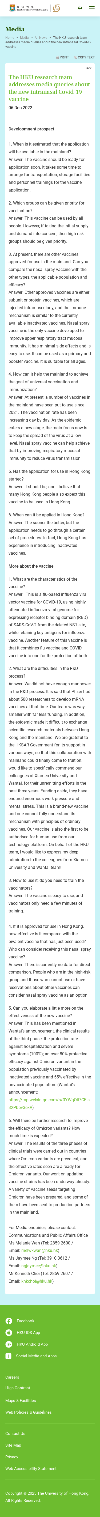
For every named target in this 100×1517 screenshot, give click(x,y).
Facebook (19, 1321)
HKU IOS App (22, 1332)
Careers (12, 1377)
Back (88, 68)
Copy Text (86, 57)
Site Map (13, 1445)
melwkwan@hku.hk (39, 1250)
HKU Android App (26, 1344)
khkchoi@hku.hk (36, 1281)
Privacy (11, 1457)
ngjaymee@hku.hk (38, 1265)
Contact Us (15, 1433)
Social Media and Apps (31, 1356)
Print (64, 57)
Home (9, 38)
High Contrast (17, 1388)
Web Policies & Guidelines (28, 1412)
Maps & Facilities (20, 1400)
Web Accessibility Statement (31, 1468)
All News (41, 38)
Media (24, 38)
